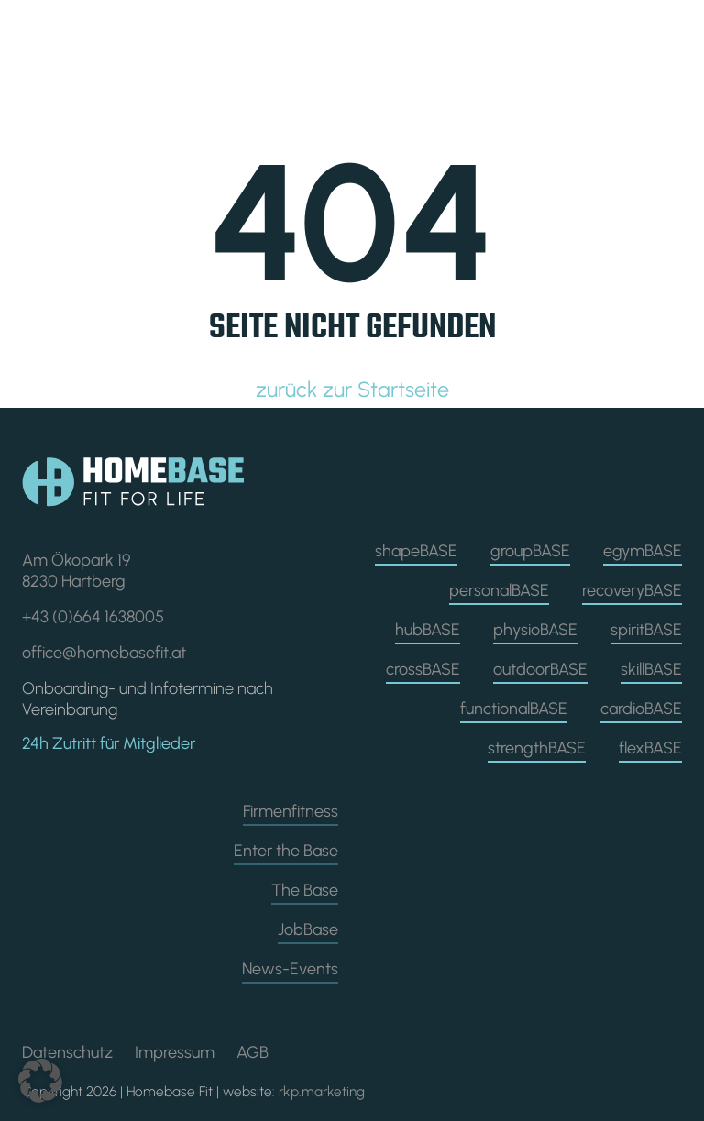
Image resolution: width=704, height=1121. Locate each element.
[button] (40, 1080)
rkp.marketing (322, 1091)
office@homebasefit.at (104, 653)
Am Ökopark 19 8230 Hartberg (76, 570)
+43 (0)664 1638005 (93, 617)
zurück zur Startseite (352, 389)
